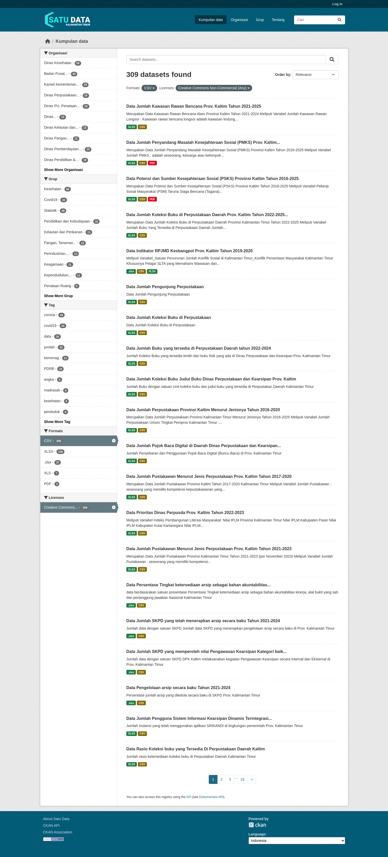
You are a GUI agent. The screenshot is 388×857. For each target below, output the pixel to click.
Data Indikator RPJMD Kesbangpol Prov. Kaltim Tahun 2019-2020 (189, 251)
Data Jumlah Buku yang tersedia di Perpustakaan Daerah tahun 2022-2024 (198, 348)
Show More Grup (58, 296)
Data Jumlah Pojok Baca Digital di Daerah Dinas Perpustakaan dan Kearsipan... (203, 445)
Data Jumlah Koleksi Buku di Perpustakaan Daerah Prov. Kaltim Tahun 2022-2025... (207, 215)
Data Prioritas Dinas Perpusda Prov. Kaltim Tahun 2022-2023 (185, 512)
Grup (260, 20)
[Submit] (339, 19)
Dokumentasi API (211, 797)
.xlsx (131, 271)
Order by (282, 75)
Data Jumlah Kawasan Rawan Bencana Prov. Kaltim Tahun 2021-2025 (193, 106)
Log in (338, 4)
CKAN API (51, 825)
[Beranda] (47, 41)
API (188, 797)
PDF (152, 163)
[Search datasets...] (319, 19)
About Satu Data (56, 819)
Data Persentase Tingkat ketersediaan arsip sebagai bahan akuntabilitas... (198, 585)
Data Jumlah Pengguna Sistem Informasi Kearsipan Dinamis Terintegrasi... (199, 718)
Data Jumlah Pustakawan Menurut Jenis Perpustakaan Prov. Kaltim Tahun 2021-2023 (208, 549)
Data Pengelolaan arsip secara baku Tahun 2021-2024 (178, 687)
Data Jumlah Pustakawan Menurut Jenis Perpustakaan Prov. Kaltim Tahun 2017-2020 (208, 476)
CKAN (257, 825)
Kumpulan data (211, 20)
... (235, 777)
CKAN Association (57, 832)
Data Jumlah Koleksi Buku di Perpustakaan (168, 317)
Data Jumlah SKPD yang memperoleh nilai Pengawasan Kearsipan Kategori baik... (206, 651)
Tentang (278, 20)
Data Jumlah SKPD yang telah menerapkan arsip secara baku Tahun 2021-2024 (203, 621)
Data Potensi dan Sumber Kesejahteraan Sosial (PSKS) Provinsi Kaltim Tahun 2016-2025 (212, 178)
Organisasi (239, 20)
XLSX (131, 126)
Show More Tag (57, 422)
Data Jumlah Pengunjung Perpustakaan (165, 287)
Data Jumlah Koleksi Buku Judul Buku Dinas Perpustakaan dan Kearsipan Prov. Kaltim (211, 379)
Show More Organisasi (63, 170)
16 (242, 779)
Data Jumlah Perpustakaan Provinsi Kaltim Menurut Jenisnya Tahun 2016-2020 (203, 410)
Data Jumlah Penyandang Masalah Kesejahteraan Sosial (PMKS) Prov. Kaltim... (203, 142)
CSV (142, 126)
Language (257, 834)
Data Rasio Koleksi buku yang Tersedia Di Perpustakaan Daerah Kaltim (195, 749)
